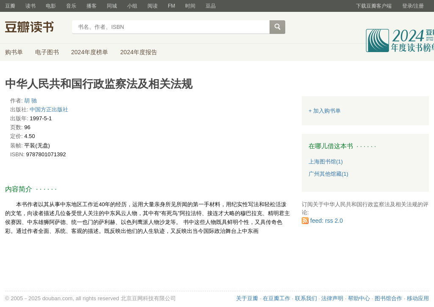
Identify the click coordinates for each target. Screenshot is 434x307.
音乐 (71, 6)
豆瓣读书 (36, 28)
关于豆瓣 (247, 298)
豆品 (211, 6)
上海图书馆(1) (326, 161)
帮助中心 (359, 298)
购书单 (14, 52)
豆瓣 (10, 6)
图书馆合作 (388, 298)
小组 (132, 6)
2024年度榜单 (89, 52)
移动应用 (418, 298)
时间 (190, 6)
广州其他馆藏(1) (328, 174)
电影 (51, 6)
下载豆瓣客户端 (374, 6)
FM (171, 6)
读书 (30, 6)
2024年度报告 (138, 52)
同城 (112, 6)
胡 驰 (30, 100)
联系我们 (306, 298)
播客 (91, 6)
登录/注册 (413, 6)
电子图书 (47, 52)
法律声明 (332, 298)
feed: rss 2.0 (326, 220)
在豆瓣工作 (276, 298)
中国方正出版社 (49, 109)
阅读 (152, 6)
